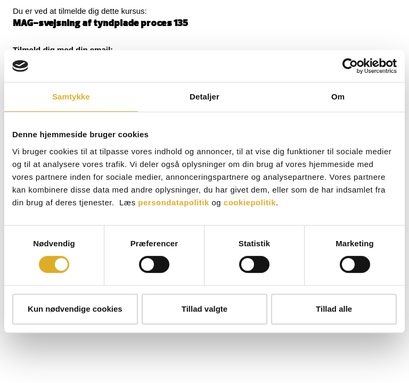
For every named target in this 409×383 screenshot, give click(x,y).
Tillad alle (334, 308)
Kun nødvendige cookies (75, 308)
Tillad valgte (204, 308)
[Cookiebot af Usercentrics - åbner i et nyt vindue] (350, 66)
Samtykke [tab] (71, 96)
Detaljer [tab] (204, 96)
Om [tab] (338, 96)
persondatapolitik (173, 202)
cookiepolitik (250, 202)
